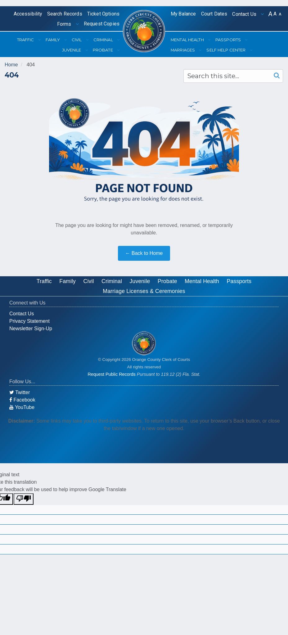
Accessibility (28, 14)
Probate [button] (103, 49)
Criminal (111, 281)
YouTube (21, 407)
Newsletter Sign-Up (30, 328)
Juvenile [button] (72, 49)
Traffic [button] (26, 39)
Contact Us (21, 313)
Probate (167, 281)
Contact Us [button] (245, 14)
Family (67, 281)
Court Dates (214, 14)
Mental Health (202, 281)
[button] (270, 14)
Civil (88, 281)
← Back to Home (144, 253)
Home (11, 64)
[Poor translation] (24, 499)
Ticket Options (103, 14)
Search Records (64, 14)
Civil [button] (77, 39)
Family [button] (53, 39)
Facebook (22, 399)
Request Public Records (111, 374)
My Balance (183, 14)
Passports (239, 281)
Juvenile (140, 281)
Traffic (44, 281)
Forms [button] (65, 24)
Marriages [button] (183, 49)
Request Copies (101, 24)
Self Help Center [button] (226, 49)
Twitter (19, 392)
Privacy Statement (29, 321)
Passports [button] (228, 39)
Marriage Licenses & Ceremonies (144, 291)
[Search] (275, 75)
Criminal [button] (103, 39)
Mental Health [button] (188, 39)
